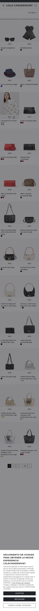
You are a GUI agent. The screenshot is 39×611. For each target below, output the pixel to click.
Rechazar (19, 599)
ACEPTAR (19, 593)
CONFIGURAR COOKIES (19, 605)
